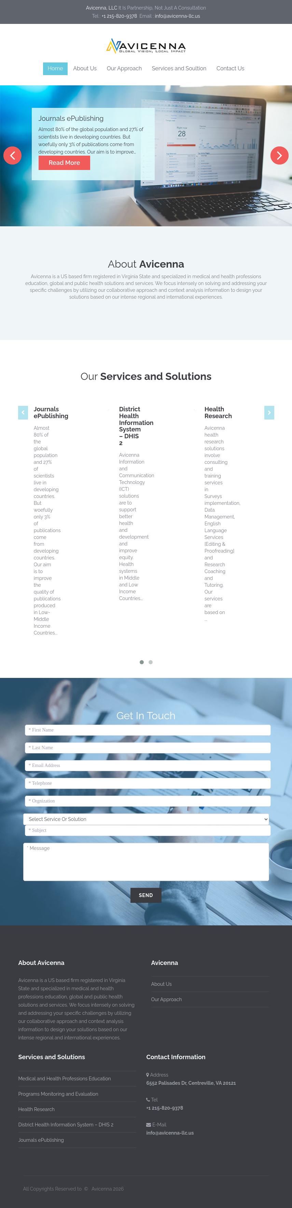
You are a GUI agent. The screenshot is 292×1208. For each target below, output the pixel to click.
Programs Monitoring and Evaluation (57, 1094)
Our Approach (124, 68)
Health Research (218, 413)
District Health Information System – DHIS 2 (136, 426)
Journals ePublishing (51, 413)
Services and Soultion (179, 68)
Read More (64, 162)
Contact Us (231, 68)
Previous (12, 155)
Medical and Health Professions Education (63, 1078)
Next (279, 155)
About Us (85, 68)
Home (55, 68)
